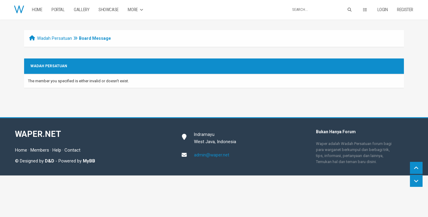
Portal (58, 9)
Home (37, 9)
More (136, 10)
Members (39, 150)
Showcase (108, 9)
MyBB (89, 161)
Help (56, 150)
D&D (49, 161)
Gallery (81, 9)
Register (405, 9)
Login (382, 9)
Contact (72, 150)
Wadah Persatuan (54, 38)
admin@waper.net (211, 155)
